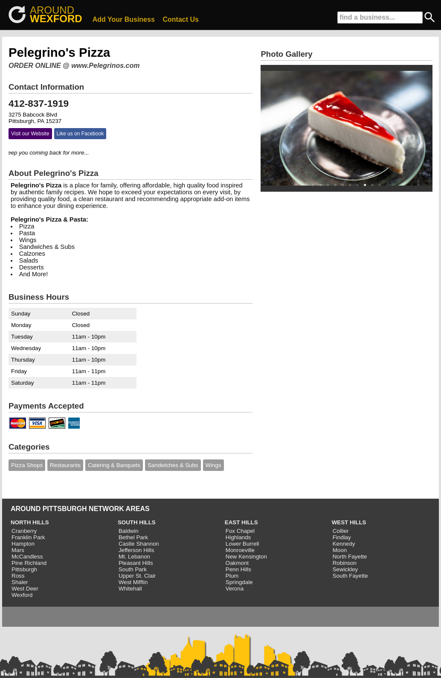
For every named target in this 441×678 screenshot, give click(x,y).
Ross (18, 576)
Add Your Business (124, 19)
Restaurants (65, 465)
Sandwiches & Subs (173, 465)
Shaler (20, 582)
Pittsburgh (24, 569)
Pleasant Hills (136, 563)
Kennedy (344, 544)
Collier (341, 531)
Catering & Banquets (114, 465)
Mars (18, 550)
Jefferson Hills (136, 550)
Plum (232, 576)
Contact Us (181, 19)
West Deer (25, 588)
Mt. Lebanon (134, 556)
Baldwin (129, 531)
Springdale (239, 582)
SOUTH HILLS (137, 522)
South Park (133, 569)
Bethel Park (133, 537)
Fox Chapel (240, 531)
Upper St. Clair (137, 576)
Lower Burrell (242, 544)
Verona (235, 588)
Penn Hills (238, 569)
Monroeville (240, 550)
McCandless (27, 556)
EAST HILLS (241, 522)
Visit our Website (30, 134)
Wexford (22, 595)
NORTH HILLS (30, 522)
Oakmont (237, 563)
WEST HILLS (349, 522)
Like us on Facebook (80, 134)
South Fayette (350, 576)
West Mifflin (133, 582)
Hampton (23, 544)
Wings (213, 465)
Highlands (238, 537)
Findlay (342, 537)
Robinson (345, 563)
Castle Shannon (139, 544)
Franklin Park (28, 537)
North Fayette (350, 556)
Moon (340, 550)
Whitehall (130, 588)
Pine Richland (29, 563)
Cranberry (24, 531)
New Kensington (246, 556)
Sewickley (345, 569)
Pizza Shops (27, 465)
